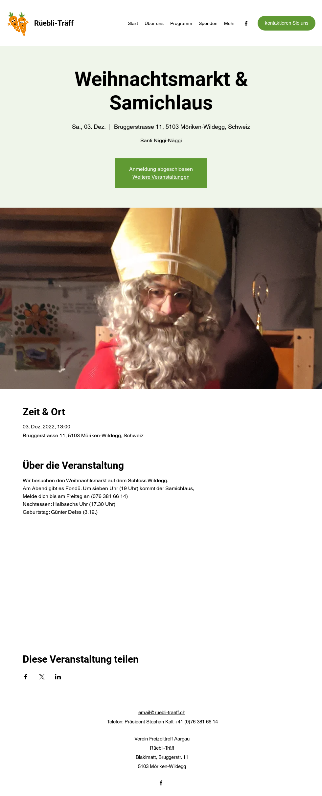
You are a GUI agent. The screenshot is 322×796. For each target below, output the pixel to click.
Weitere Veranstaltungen (161, 177)
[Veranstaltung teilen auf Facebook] (26, 676)
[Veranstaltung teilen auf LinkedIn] (58, 676)
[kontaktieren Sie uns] (286, 23)
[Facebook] (246, 23)
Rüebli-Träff (54, 23)
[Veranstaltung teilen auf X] (42, 676)
